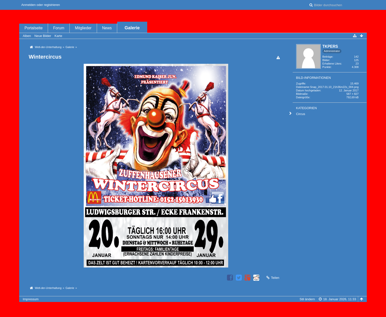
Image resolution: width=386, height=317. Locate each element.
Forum (58, 28)
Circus (300, 114)
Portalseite (33, 28)
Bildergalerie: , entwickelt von (192, 311)
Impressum (30, 299)
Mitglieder (83, 28)
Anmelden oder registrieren (40, 5)
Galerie (132, 27)
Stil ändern (307, 299)
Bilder (325, 60)
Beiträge (327, 56)
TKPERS (330, 46)
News (107, 28)
